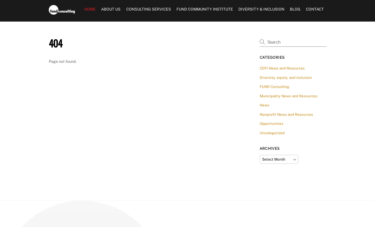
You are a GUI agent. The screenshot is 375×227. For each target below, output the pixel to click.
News (264, 105)
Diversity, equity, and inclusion (286, 78)
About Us (111, 9)
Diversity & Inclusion (261, 9)
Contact (315, 9)
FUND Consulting (274, 87)
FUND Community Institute (204, 9)
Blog (295, 9)
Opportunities (271, 124)
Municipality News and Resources (288, 96)
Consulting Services (148, 9)
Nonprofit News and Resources (286, 114)
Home (90, 9)
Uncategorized (272, 133)
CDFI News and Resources (282, 68)
